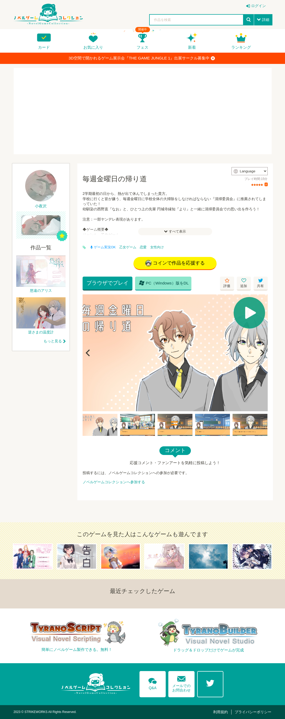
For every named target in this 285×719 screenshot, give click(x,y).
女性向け (157, 247)
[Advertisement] (142, 111)
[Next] (262, 353)
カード (44, 47)
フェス (142, 47)
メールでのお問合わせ (181, 682)
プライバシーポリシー (253, 712)
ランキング (241, 47)
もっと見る (53, 341)
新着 (192, 47)
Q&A (152, 683)
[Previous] (88, 353)
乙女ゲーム (127, 247)
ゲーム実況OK (103, 247)
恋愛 (143, 247)
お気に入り (93, 47)
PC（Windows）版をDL (164, 283)
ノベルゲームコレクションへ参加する (114, 482)
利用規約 (220, 712)
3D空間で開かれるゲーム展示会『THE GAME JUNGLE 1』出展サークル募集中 (142, 58)
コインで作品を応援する (175, 263)
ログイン (258, 6)
